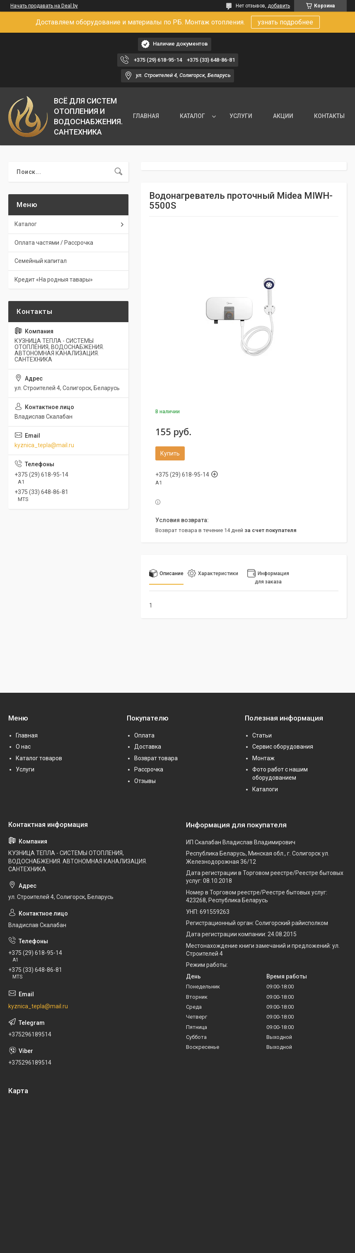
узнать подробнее (285, 22)
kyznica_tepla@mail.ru (44, 445)
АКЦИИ (283, 116)
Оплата (144, 735)
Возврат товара (156, 758)
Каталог (25, 224)
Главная (27, 735)
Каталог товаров (39, 758)
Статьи (262, 735)
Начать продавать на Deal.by (44, 6)
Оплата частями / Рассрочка (53, 242)
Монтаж (263, 758)
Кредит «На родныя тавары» (53, 279)
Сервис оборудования (282, 746)
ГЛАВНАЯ (146, 116)
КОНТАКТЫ (329, 116)
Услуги (25, 769)
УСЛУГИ (240, 116)
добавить (279, 6)
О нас (23, 746)
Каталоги (265, 789)
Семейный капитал (40, 261)
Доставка (147, 746)
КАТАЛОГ (192, 116)
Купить (170, 453)
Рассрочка (148, 769)
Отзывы (145, 781)
